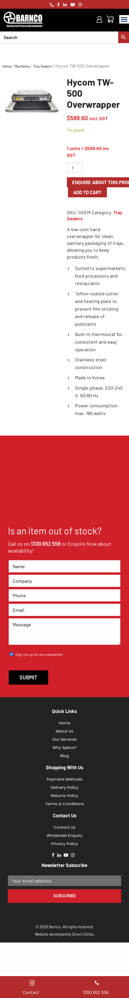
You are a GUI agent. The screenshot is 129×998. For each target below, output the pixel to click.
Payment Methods (64, 779)
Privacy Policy (64, 843)
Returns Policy (64, 795)
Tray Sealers (42, 66)
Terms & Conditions (64, 803)
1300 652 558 (46, 543)
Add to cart (87, 192)
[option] (32, 101)
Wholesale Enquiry (65, 835)
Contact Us (65, 827)
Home (6, 66)
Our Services (64, 739)
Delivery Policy (64, 787)
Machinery (22, 66)
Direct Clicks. (83, 934)
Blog (64, 755)
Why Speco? (64, 747)
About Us (64, 731)
